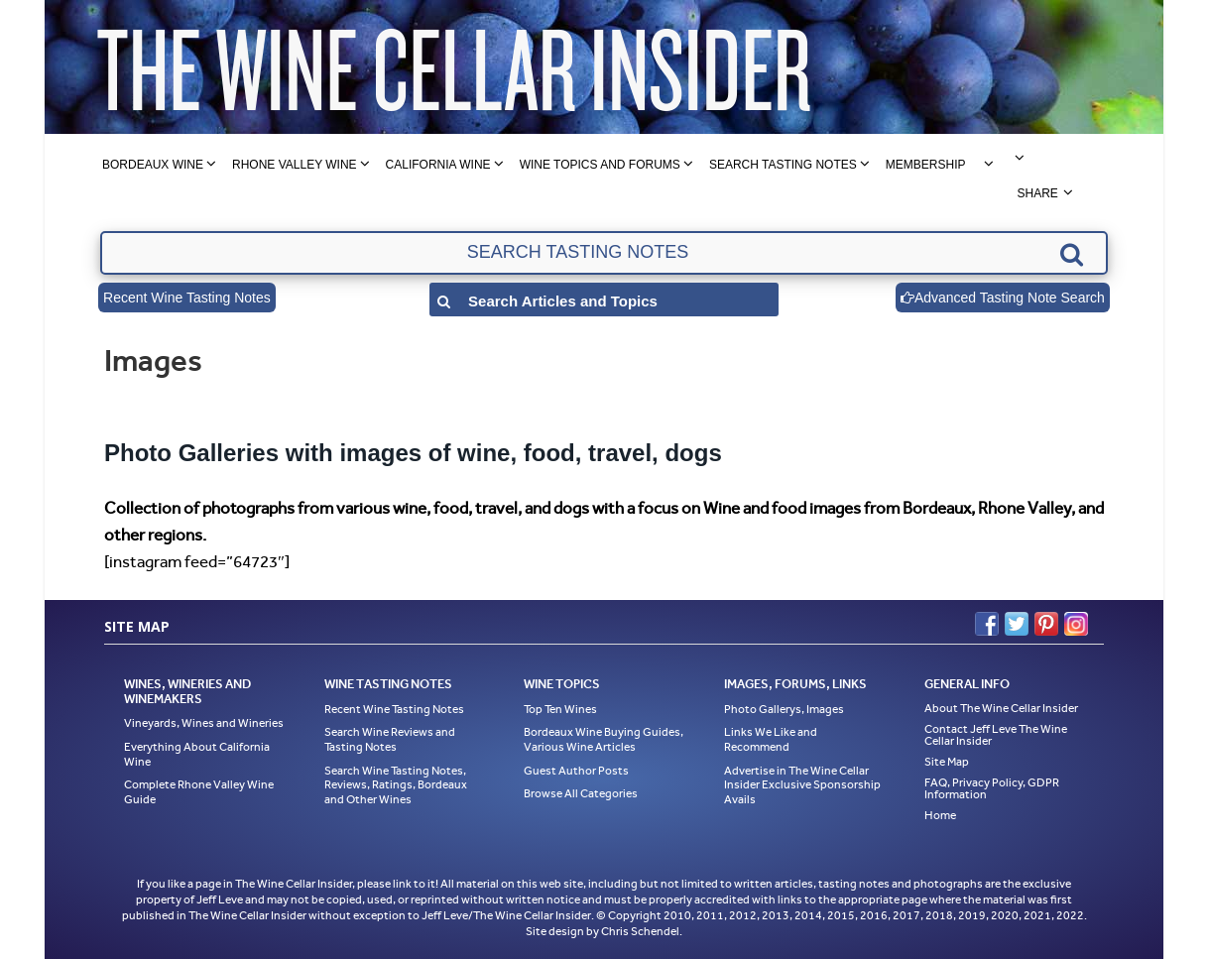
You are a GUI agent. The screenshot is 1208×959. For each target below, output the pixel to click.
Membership (926, 165)
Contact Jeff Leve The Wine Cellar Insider (995, 735)
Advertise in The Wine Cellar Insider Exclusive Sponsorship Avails (802, 785)
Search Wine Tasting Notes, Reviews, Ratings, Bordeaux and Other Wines (395, 785)
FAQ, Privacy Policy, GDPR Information (991, 788)
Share (1037, 193)
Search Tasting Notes (783, 165)
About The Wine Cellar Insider (1001, 708)
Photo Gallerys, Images (784, 709)
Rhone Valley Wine (294, 165)
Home (940, 815)
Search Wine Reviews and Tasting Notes (389, 739)
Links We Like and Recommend (770, 739)
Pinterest (1046, 624)
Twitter (1016, 624)
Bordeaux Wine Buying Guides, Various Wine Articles (603, 739)
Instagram (1076, 624)
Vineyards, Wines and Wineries (204, 723)
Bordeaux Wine (152, 165)
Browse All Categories (581, 793)
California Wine (438, 165)
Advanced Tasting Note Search (1003, 297)
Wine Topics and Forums (600, 165)
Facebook (987, 624)
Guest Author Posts (576, 771)
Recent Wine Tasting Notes (187, 297)
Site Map (946, 762)
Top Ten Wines (560, 709)
